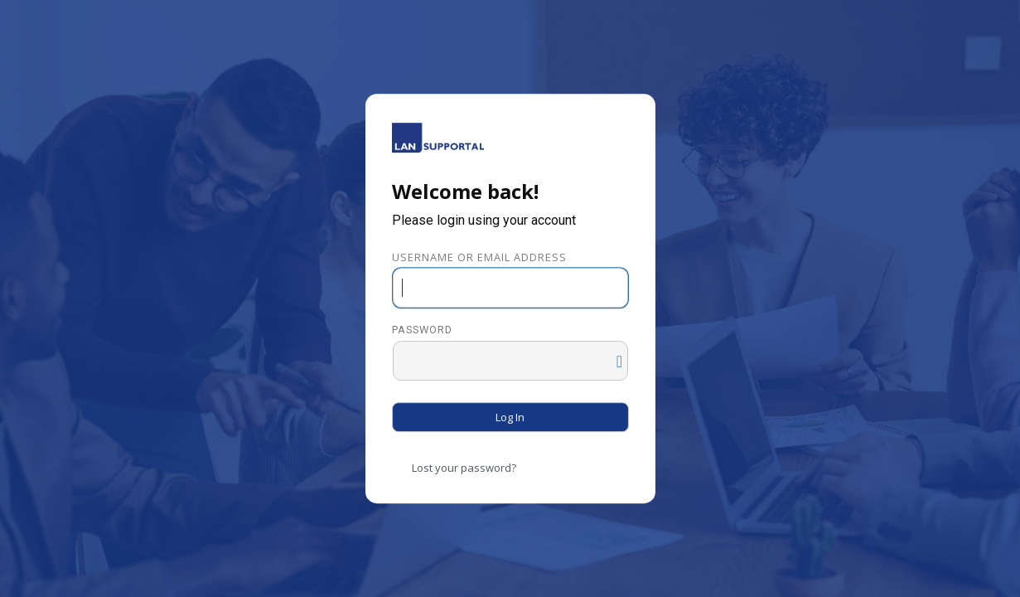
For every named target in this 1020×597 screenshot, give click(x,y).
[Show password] (611, 357)
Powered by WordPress (438, 137)
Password (422, 330)
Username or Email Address (479, 257)
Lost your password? (464, 467)
